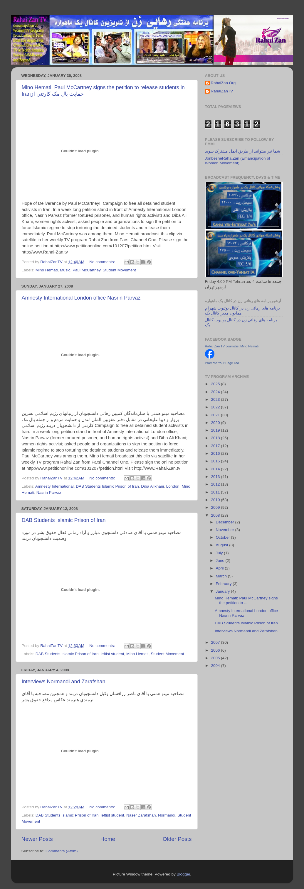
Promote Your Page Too (222, 363)
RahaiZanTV (222, 91)
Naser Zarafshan (141, 815)
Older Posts (177, 839)
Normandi (166, 815)
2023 (216, 399)
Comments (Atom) (62, 851)
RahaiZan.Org (223, 83)
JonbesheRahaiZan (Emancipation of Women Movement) (237, 160)
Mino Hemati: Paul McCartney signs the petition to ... (246, 600)
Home (107, 839)
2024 (216, 392)
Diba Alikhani (152, 486)
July (220, 553)
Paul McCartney (86, 270)
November (225, 530)
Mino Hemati (47, 270)
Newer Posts (37, 839)
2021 (216, 415)
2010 (216, 500)
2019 (216, 430)
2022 (216, 407)
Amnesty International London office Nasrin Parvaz (81, 298)
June (221, 560)
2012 (216, 484)
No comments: (102, 262)
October (223, 537)
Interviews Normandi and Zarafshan (63, 682)
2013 (216, 476)
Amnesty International (54, 486)
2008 (216, 515)
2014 (216, 469)
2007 (216, 642)
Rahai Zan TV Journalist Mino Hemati (232, 346)
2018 (216, 438)
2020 (216, 422)
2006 (216, 650)
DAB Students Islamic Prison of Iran (107, 486)
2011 (216, 492)
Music (65, 270)
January (223, 591)
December (225, 522)
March (222, 576)
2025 (216, 384)
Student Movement (119, 270)
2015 (216, 461)
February (224, 584)
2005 (216, 658)
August (222, 545)
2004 (216, 665)
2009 (216, 507)
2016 (216, 453)
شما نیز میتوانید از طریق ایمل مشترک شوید (242, 151)
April (220, 568)
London (172, 486)
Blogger (183, 874)
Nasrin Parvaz (48, 492)
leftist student (112, 654)
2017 (216, 446)
